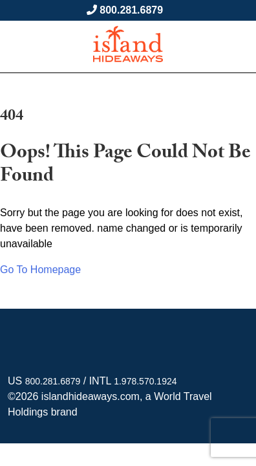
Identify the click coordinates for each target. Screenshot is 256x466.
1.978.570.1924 (145, 381)
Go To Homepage (40, 269)
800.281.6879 (131, 10)
